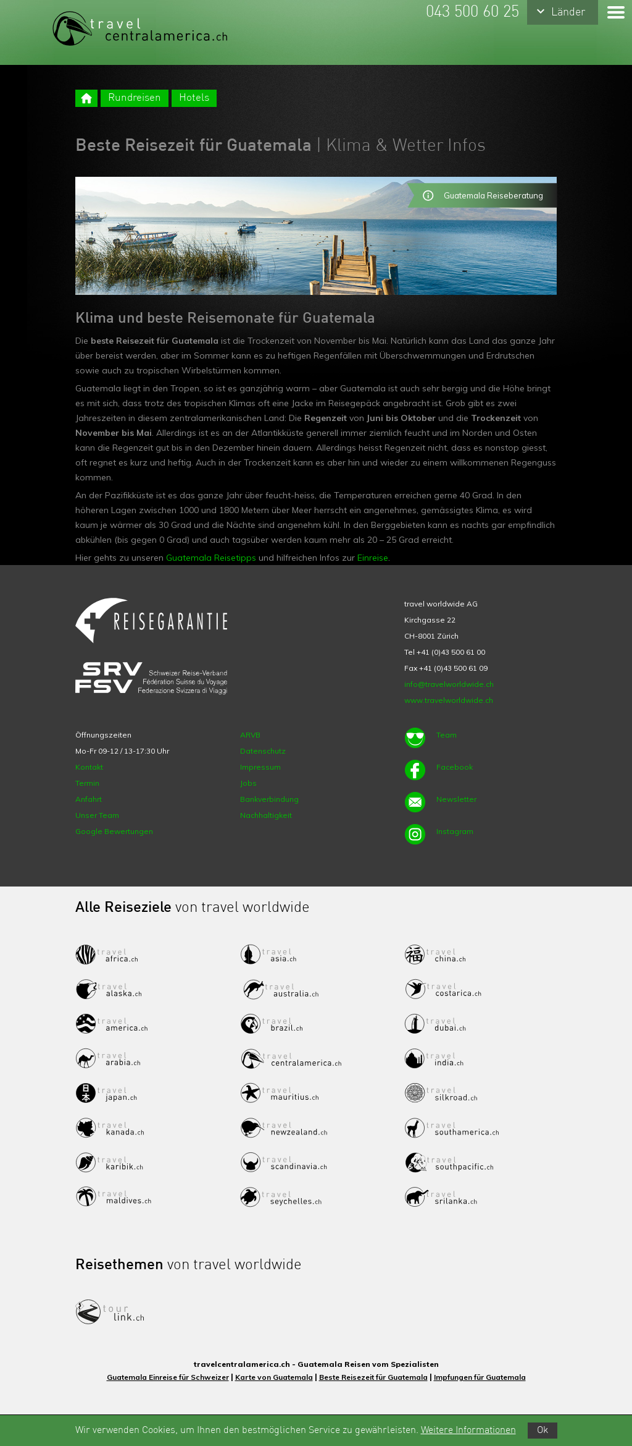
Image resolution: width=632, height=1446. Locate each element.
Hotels (194, 98)
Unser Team (97, 815)
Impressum (260, 767)
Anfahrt (88, 799)
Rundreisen (134, 98)
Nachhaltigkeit (266, 815)
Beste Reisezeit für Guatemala (373, 1377)
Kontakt (89, 767)
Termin (87, 783)
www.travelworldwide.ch (448, 700)
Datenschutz (263, 750)
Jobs (248, 783)
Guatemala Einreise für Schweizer (168, 1377)
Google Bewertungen (114, 831)
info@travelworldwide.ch (449, 684)
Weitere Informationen (468, 1430)
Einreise (372, 557)
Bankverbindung (269, 799)
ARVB (250, 734)
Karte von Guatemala (274, 1377)
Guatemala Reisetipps (211, 557)
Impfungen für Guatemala (480, 1377)
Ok (542, 1430)
